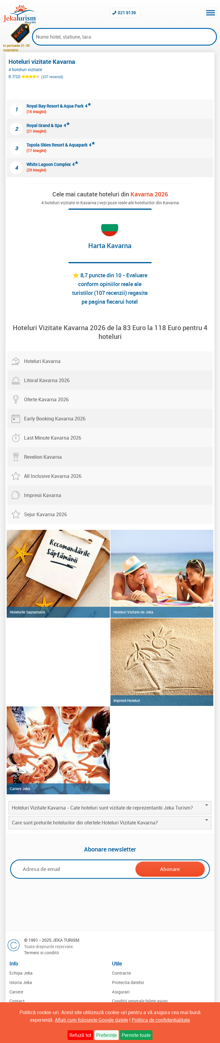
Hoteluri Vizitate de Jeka (133, 612)
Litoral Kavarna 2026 (47, 380)
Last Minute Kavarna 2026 (52, 437)
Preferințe (106, 1035)
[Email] (74, 869)
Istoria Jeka (20, 982)
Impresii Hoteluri (126, 700)
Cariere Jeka (20, 788)
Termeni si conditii (41, 952)
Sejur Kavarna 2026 (45, 514)
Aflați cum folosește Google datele (91, 1020)
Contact (17, 1001)
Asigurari (121, 992)
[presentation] (110, 904)
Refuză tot (80, 1035)
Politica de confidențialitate (161, 1020)
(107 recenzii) (52, 76)
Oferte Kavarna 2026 (46, 399)
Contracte (121, 973)
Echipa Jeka (21, 973)
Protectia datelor (128, 982)
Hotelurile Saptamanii (27, 612)
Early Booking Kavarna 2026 (55, 418)
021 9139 (127, 12)
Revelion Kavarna (43, 457)
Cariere (16, 992)
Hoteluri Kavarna (42, 361)
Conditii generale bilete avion (140, 1001)
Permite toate (136, 1035)
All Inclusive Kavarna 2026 (53, 476)
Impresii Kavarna (42, 495)
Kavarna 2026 (149, 194)
